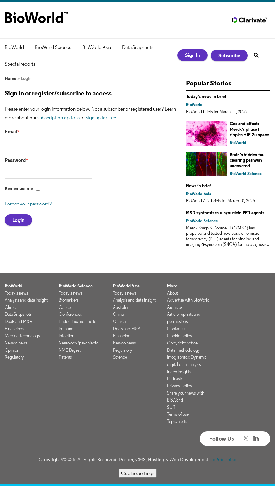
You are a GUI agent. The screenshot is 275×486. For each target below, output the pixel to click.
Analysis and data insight (26, 300)
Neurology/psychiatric (78, 343)
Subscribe (229, 55)
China (118, 314)
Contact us (176, 329)
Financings (14, 329)
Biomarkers (68, 300)
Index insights (179, 371)
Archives (174, 307)
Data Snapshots (137, 47)
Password (16, 160)
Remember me (19, 188)
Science (120, 357)
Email (12, 131)
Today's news (16, 293)
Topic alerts (177, 421)
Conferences (70, 314)
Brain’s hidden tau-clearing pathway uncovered (248, 160)
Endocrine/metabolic (77, 321)
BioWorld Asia (96, 47)
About (172, 293)
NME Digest (70, 350)
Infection (66, 335)
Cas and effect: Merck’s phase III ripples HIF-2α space (249, 129)
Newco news (16, 343)
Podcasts (174, 378)
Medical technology (22, 335)
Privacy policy (179, 386)
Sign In (192, 55)
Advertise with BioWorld (188, 300)
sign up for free (101, 117)
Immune (66, 329)
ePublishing (225, 459)
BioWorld (14, 47)
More (172, 286)
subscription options (58, 117)
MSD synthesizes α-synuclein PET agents (225, 213)
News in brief (198, 185)
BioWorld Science (53, 47)
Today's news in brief (206, 96)
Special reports (20, 64)
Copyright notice (182, 343)
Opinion (12, 350)
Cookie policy (179, 335)
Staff (171, 407)
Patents (65, 357)
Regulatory (14, 357)
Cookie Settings (137, 473)
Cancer (65, 307)
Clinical (11, 307)
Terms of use (178, 414)
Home (10, 78)
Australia (120, 307)
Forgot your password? (28, 204)
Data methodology (183, 350)
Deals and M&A (18, 321)
